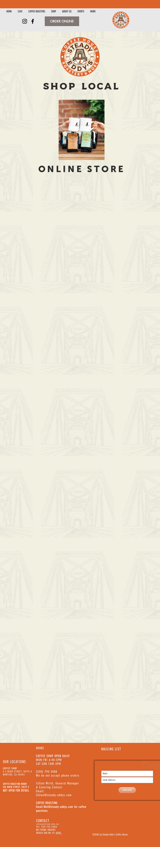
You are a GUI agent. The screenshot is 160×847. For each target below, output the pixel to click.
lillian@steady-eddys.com (54, 795)
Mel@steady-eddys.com (58, 807)
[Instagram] (24, 21)
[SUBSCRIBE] (127, 790)
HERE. (59, 832)
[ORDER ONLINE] (62, 21)
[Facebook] (32, 21)
